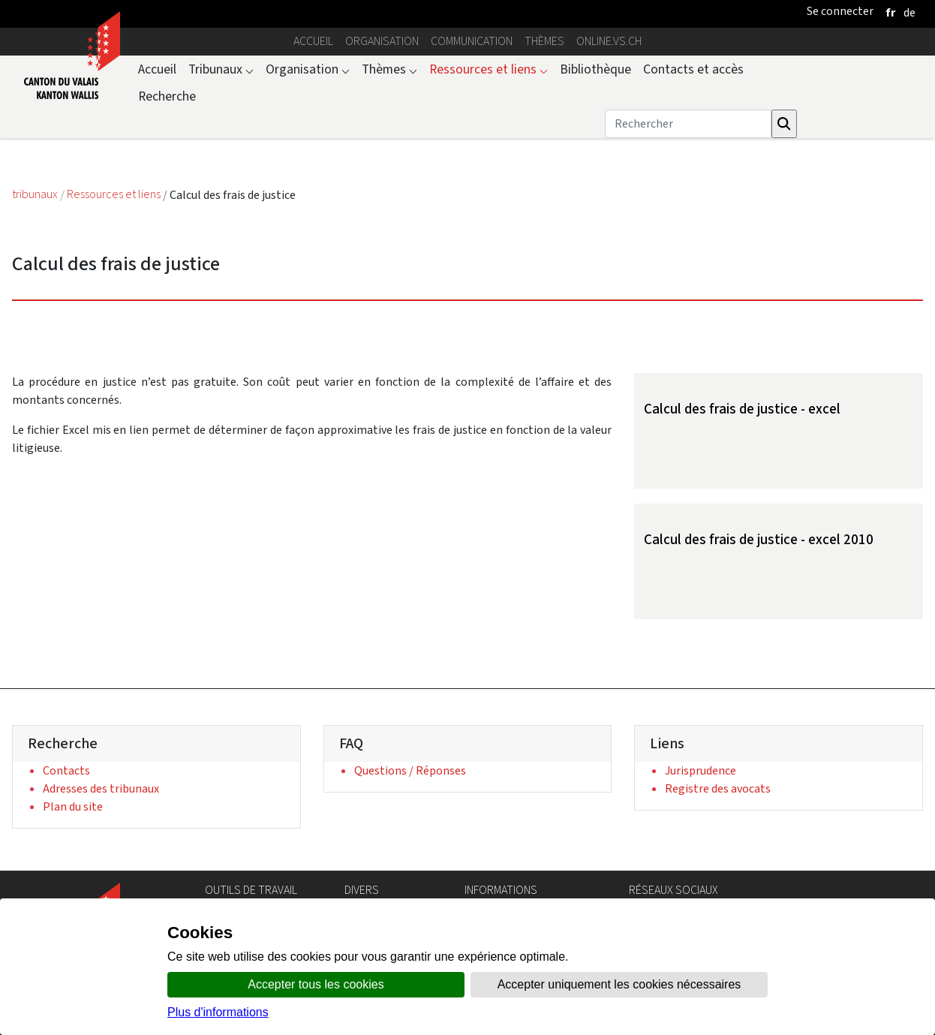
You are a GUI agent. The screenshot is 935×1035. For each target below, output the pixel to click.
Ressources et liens (488, 69)
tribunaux (36, 195)
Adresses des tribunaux (101, 788)
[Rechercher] (688, 124)
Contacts (66, 770)
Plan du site (73, 806)
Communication (472, 41)
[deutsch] (909, 12)
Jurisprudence (700, 770)
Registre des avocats (718, 788)
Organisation (382, 41)
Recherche (167, 96)
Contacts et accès (693, 69)
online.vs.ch (609, 41)
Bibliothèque (595, 69)
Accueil (313, 41)
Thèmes (544, 41)
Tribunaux (221, 69)
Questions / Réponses (410, 770)
